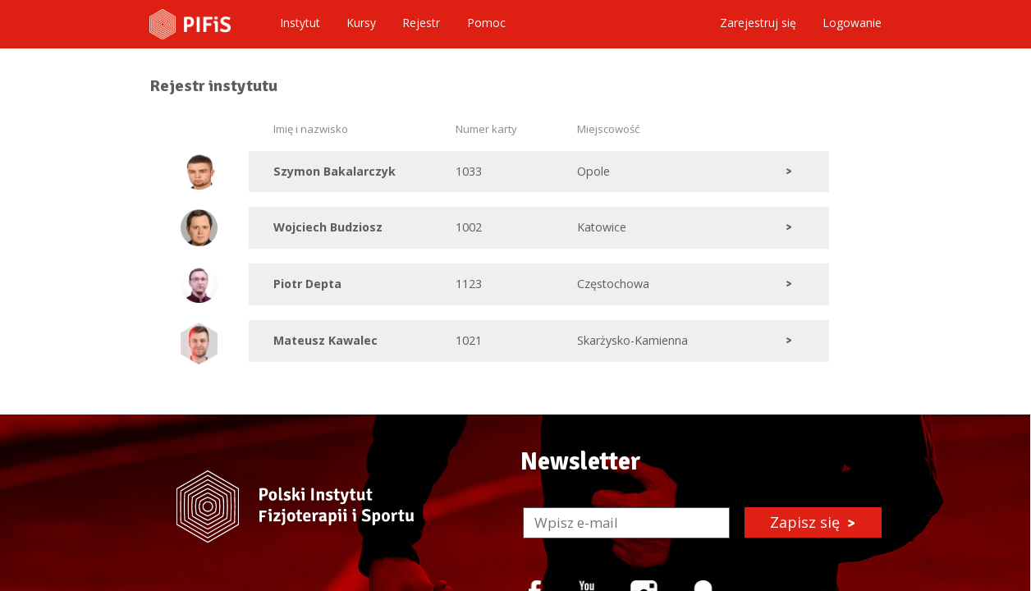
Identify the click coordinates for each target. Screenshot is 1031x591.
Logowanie (852, 23)
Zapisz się (812, 522)
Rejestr (421, 23)
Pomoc (486, 23)
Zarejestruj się (758, 23)
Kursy (361, 23)
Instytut (300, 23)
